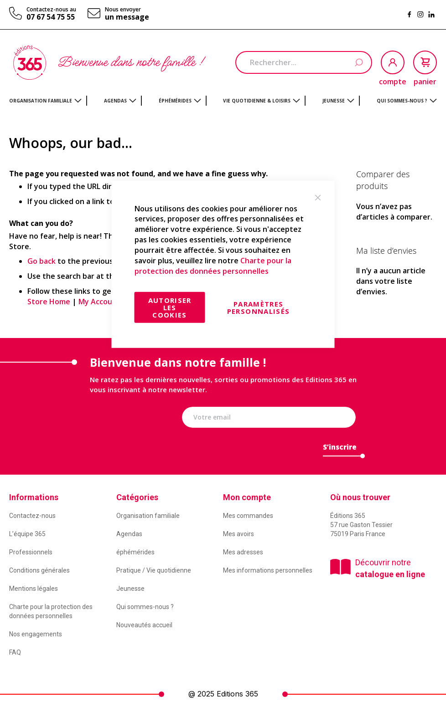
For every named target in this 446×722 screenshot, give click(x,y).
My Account (99, 302)
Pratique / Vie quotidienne (153, 570)
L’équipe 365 (27, 534)
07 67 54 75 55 (50, 17)
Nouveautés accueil (144, 625)
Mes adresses (243, 552)
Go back (41, 261)
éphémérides (135, 552)
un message (127, 17)
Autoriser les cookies (170, 307)
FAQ (15, 652)
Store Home (48, 302)
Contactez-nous (32, 515)
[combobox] (303, 62)
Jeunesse (130, 588)
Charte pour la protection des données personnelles (213, 265)
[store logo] (29, 62)
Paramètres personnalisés (258, 307)
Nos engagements (35, 634)
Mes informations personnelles (267, 570)
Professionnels (30, 552)
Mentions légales (33, 588)
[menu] (223, 101)
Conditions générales (39, 570)
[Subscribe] (340, 449)
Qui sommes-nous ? (145, 606)
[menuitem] (45, 101)
